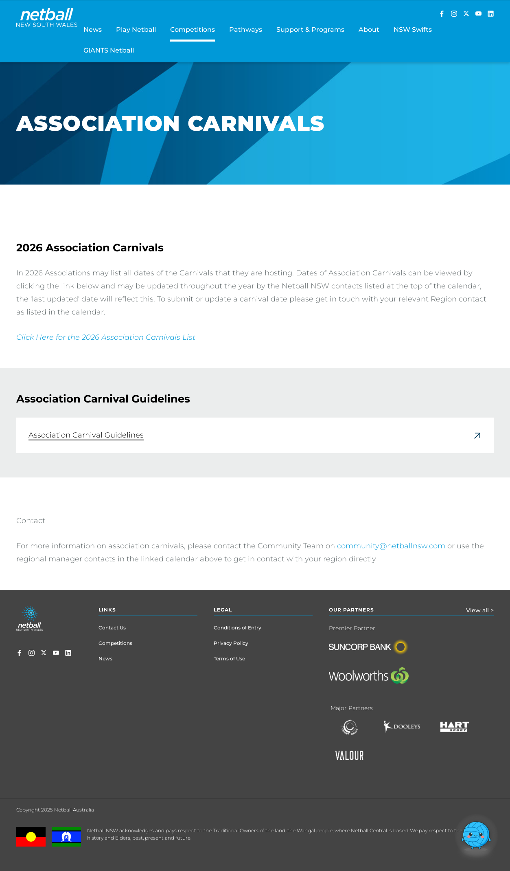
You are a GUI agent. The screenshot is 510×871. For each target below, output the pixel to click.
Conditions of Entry (237, 628)
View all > (480, 610)
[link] (255, 435)
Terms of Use (229, 658)
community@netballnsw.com (391, 545)
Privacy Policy (231, 643)
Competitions (115, 643)
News (105, 658)
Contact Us (112, 628)
